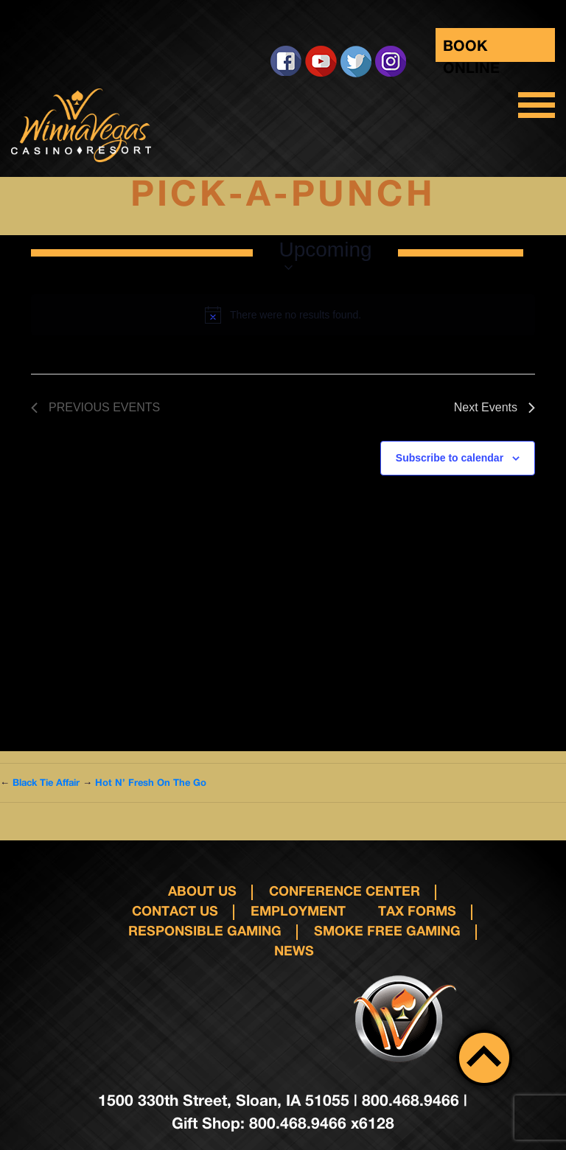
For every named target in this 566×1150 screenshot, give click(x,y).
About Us (202, 890)
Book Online (471, 49)
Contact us (175, 910)
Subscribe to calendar (449, 458)
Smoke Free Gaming (387, 930)
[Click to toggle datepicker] (325, 253)
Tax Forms (417, 910)
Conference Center (344, 890)
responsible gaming (205, 930)
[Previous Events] (95, 407)
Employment (298, 910)
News (294, 950)
